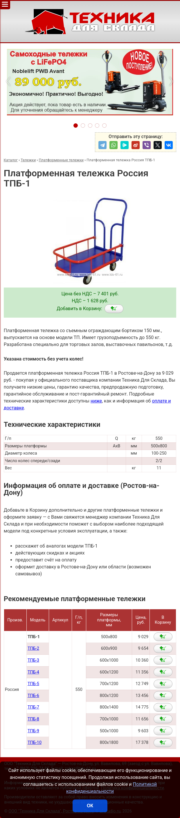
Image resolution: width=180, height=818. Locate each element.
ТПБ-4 (33, 672)
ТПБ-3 (33, 660)
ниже (96, 401)
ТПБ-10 (35, 742)
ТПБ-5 (33, 683)
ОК (90, 805)
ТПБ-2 (33, 648)
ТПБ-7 (33, 707)
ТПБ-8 (33, 719)
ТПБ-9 (33, 731)
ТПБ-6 (33, 695)
